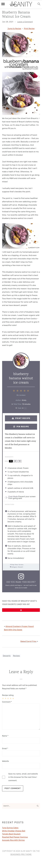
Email (5, 748)
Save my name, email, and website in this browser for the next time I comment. (23, 777)
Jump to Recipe (14, 29)
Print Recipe (29, 29)
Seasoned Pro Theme (21, 854)
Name (5, 736)
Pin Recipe (21, 427)
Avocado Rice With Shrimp (13, 840)
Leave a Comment (25, 22)
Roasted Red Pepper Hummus (15, 837)
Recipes (16, 656)
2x (15, 461)
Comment (7, 702)
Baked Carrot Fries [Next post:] (28, 641)
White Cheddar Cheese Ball (13, 831)
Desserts (7, 656)
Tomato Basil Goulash (11, 834)
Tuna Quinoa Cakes (10, 828)
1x (11, 461)
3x (19, 461)
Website (5, 761)
